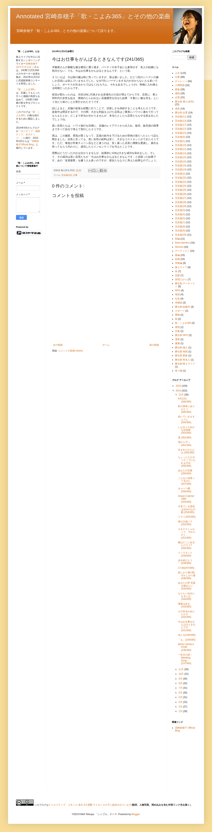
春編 (177, 255)
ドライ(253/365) (186, 516)
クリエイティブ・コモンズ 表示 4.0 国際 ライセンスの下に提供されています (90, 804)
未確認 (178, 302)
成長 (177, 108)
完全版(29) (180, 206)
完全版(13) (180, 120)
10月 (181, 674)
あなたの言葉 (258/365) (185, 472)
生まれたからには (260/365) (186, 451)
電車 (177, 339)
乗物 (177, 314)
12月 (181, 394)
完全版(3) (180, 210)
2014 (179, 390)
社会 (177, 298)
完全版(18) (180, 165)
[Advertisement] (106, 314)
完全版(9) (180, 230)
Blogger (136, 814)
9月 (181, 678)
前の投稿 (154, 345)
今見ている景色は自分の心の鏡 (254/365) (186, 509)
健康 (177, 343)
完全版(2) (180, 173)
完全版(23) (180, 133)
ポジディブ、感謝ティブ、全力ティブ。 (28, 134)
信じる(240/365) (186, 635)
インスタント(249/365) (185, 554)
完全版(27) (180, 198)
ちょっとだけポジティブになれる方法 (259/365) (186, 461)
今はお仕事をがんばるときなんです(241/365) (186, 626)
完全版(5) (180, 218)
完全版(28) (180, 202)
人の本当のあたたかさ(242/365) (186, 614)
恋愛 (177, 275)
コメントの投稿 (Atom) (70, 350)
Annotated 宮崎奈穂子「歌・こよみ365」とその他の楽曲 (93, 16)
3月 (181, 706)
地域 (177, 294)
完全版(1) (180, 141)
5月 (181, 697)
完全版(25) (180, 189)
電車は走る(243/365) (184, 605)
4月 (181, 702)
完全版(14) (180, 153)
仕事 (75, 175)
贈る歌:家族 (181, 355)
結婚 (177, 259)
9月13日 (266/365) (184, 400)
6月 (181, 692)
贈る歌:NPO (181, 335)
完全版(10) (180, 145)
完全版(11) (180, 116)
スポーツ (180, 310)
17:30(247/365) (186, 568)
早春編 (178, 263)
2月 (181, 711)
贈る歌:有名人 (182, 359)
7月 (181, 687)
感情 (177, 93)
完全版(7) (180, 222)
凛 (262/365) (184, 437)
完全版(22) (180, 181)
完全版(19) (180, 169)
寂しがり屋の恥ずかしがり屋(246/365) (186, 575)
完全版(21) (180, 128)
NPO (177, 290)
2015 (179, 385)
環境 (177, 327)
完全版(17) (180, 124)
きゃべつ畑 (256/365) (184, 490)
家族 (177, 89)
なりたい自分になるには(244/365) (186, 596)
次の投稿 (58, 345)
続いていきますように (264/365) (186, 419)
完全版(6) (180, 137)
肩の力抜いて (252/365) (185, 523)
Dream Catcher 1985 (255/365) (186, 499)
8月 (181, 683)
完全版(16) (180, 161)
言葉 (177, 331)
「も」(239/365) (186, 639)
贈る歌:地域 (181, 351)
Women (179, 247)
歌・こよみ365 (26, 89)
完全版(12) (180, 149)
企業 (177, 97)
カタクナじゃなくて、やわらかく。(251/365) (186, 533)
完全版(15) (180, 157)
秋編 (177, 238)
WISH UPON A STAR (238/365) (186, 647)
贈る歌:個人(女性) (184, 101)
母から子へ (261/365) (184, 443)
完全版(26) (180, 194)
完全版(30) (180, 234)
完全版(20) (66, 175)
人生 (177, 73)
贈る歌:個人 (181, 347)
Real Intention (182, 242)
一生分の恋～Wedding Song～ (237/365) (185, 659)
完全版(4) (180, 214)
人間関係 (180, 85)
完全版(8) (180, 226)
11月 (181, 669)
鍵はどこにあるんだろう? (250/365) (186, 545)
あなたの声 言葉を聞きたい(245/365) (186, 585)
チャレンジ (181, 81)
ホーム (106, 345)
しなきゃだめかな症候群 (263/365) (186, 430)
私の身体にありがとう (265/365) (186, 409)
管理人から (181, 279)
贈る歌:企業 (181, 112)
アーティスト (182, 251)
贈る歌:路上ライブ (185, 363)
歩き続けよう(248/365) (185, 562)
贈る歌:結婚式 (182, 306)
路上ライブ (181, 267)
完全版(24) (180, 185)
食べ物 (178, 370)
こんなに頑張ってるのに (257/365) (186, 481)
